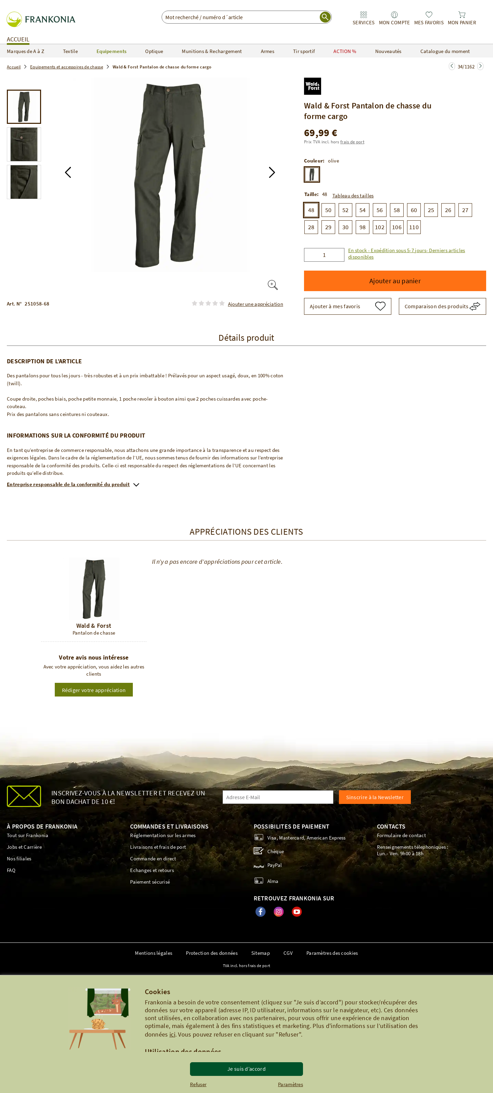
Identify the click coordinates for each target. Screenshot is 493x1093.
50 (328, 210)
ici (172, 1034)
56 (380, 210)
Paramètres (290, 1084)
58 (397, 210)
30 (345, 227)
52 (345, 210)
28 (311, 227)
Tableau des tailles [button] (353, 195)
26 (448, 210)
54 (362, 210)
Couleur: (314, 160)
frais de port (352, 142)
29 (328, 227)
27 (465, 210)
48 (311, 210)
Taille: (311, 194)
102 (379, 227)
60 (414, 210)
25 (431, 210)
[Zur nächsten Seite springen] (452, 66)
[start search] (325, 17)
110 (414, 227)
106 (397, 227)
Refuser (198, 1084)
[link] (364, 18)
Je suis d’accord (246, 1068)
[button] (68, 172)
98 (362, 227)
